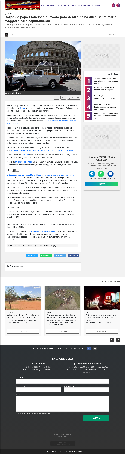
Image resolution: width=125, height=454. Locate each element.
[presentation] (31, 420)
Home (43, 5)
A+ (63, 98)
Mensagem (20, 395)
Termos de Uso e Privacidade (62, 435)
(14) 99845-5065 (45, 367)
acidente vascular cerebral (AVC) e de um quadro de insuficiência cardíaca (42, 150)
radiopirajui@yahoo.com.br (39, 369)
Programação (53, 5)
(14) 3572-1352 (32, 367)
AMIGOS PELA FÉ (84, 5)
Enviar (96, 418)
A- (56, 98)
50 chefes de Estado (23, 162)
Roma (22, 108)
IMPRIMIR (74, 98)
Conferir (23, 331)
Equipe (63, 5)
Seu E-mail (20, 386)
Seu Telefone (69, 386)
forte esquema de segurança (43, 231)
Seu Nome (20, 378)
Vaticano (25, 154)
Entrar (102, 184)
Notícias (95, 5)
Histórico (72, 5)
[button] (118, 340)
